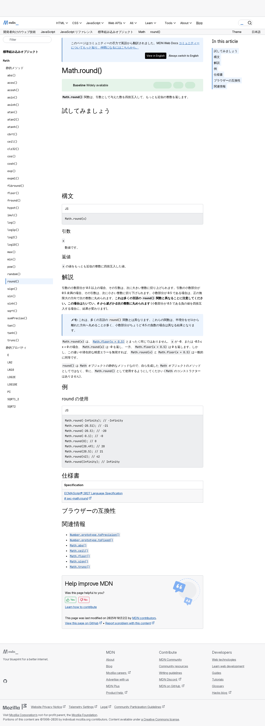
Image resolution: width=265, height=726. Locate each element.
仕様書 (218, 74)
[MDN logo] (10, 652)
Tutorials (218, 679)
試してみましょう (225, 51)
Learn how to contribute (81, 607)
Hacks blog (220, 693)
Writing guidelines (170, 673)
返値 (66, 256)
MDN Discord (168, 679)
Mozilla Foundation (84, 715)
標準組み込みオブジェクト (20, 52)
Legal (104, 707)
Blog (199, 23)
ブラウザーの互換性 (227, 80)
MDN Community (170, 659)
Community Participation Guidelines (137, 707)
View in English (155, 55)
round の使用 (75, 398)
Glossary (218, 686)
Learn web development (228, 666)
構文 (217, 57)
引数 (66, 231)
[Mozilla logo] (14, 706)
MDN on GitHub (170, 686)
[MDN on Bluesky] (12, 681)
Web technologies (224, 659)
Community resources (173, 666)
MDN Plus (113, 686)
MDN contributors (144, 618)
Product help (115, 693)
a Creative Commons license (160, 719)
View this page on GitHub (81, 623)
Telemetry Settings (81, 707)
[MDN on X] (18, 681)
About (110, 659)
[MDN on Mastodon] (25, 681)
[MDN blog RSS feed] (31, 681)
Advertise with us (117, 679)
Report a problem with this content (128, 623)
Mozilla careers (116, 673)
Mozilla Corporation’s (23, 715)
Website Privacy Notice (46, 707)
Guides (216, 673)
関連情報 (220, 86)
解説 (217, 63)
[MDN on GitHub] (5, 681)
